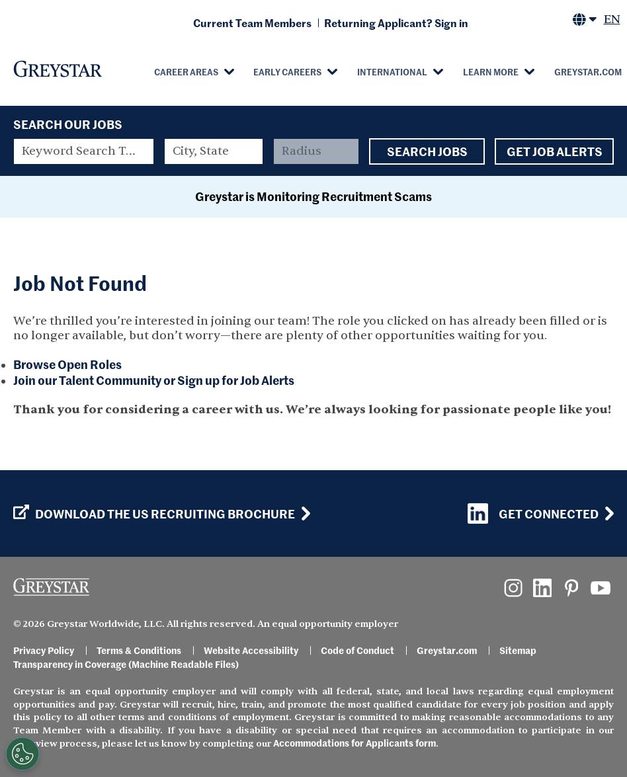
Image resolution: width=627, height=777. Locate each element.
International (392, 71)
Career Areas (186, 71)
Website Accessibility (251, 650)
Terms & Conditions (139, 650)
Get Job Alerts (554, 151)
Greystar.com (447, 650)
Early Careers (287, 71)
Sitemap (517, 650)
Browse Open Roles (67, 364)
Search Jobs (427, 151)
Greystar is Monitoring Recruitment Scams (313, 196)
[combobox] (213, 151)
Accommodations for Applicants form (354, 742)
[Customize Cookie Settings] (22, 753)
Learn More (491, 71)
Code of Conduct (357, 650)
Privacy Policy (43, 650)
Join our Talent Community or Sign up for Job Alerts (153, 380)
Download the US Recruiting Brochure (154, 514)
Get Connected (533, 513)
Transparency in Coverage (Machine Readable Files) (126, 664)
